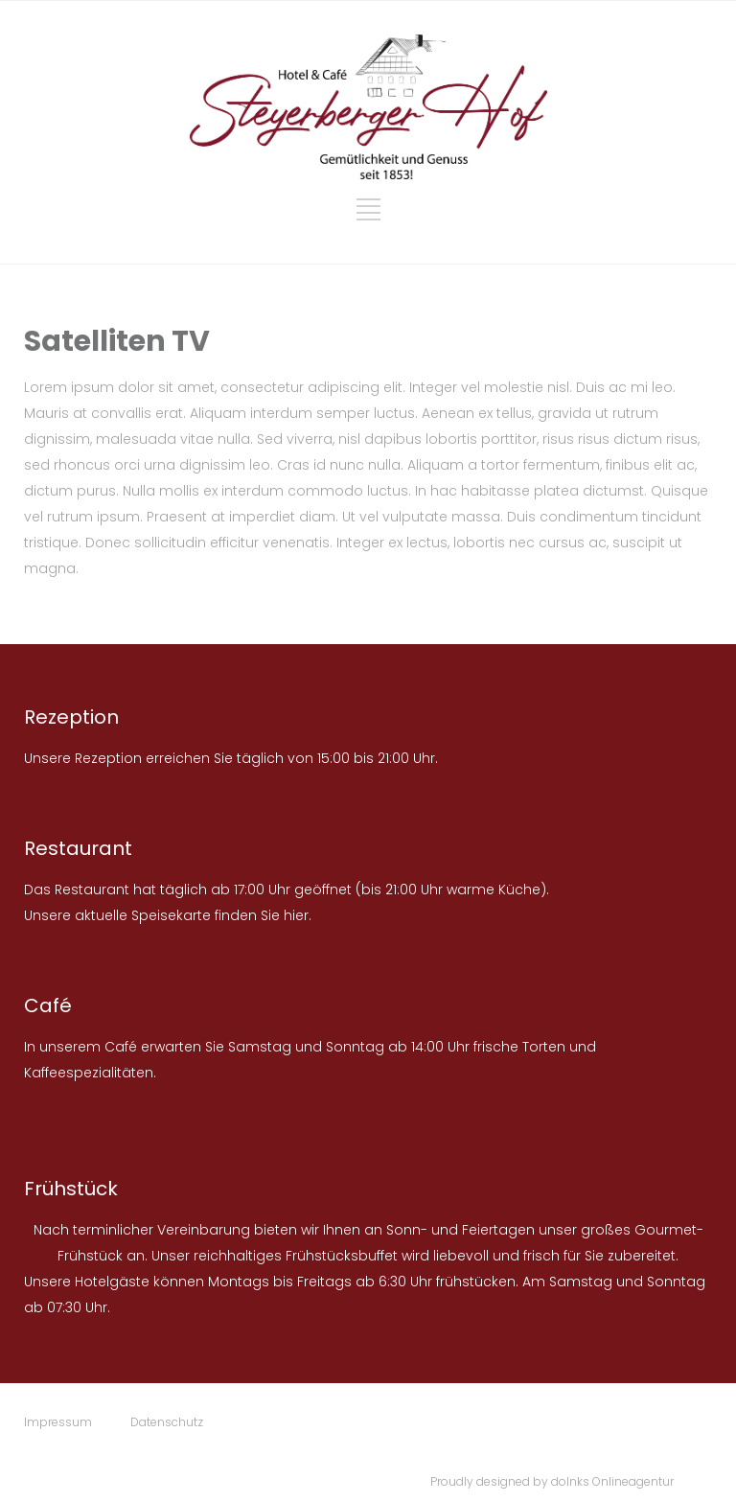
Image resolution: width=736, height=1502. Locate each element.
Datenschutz (166, 1422)
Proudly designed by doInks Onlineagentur (552, 1481)
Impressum (58, 1422)
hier (296, 915)
